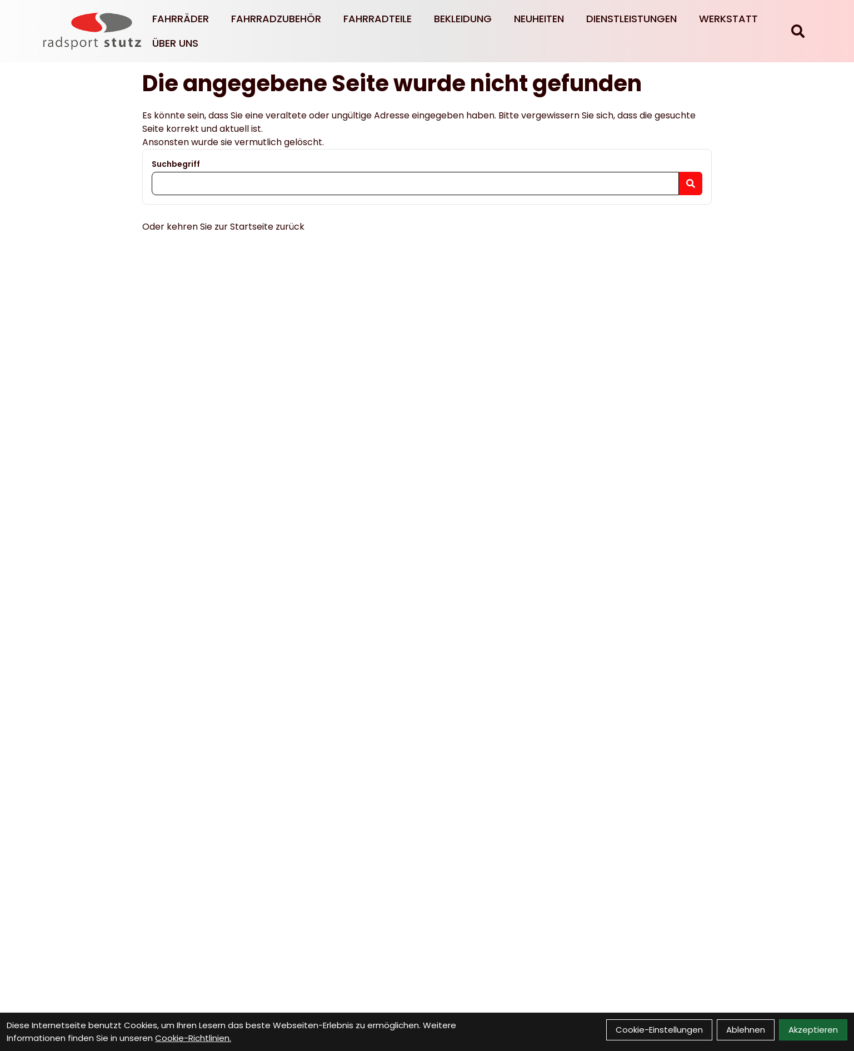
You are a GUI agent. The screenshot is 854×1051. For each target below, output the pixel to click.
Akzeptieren (813, 1029)
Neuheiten (539, 19)
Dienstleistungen (631, 19)
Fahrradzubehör (276, 19)
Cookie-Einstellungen (659, 1029)
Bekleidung (463, 19)
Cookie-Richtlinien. (193, 1038)
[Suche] (798, 31)
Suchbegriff (176, 164)
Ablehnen (745, 1029)
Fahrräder (180, 19)
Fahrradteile (377, 19)
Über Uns (175, 43)
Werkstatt (728, 19)
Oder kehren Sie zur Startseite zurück (223, 226)
